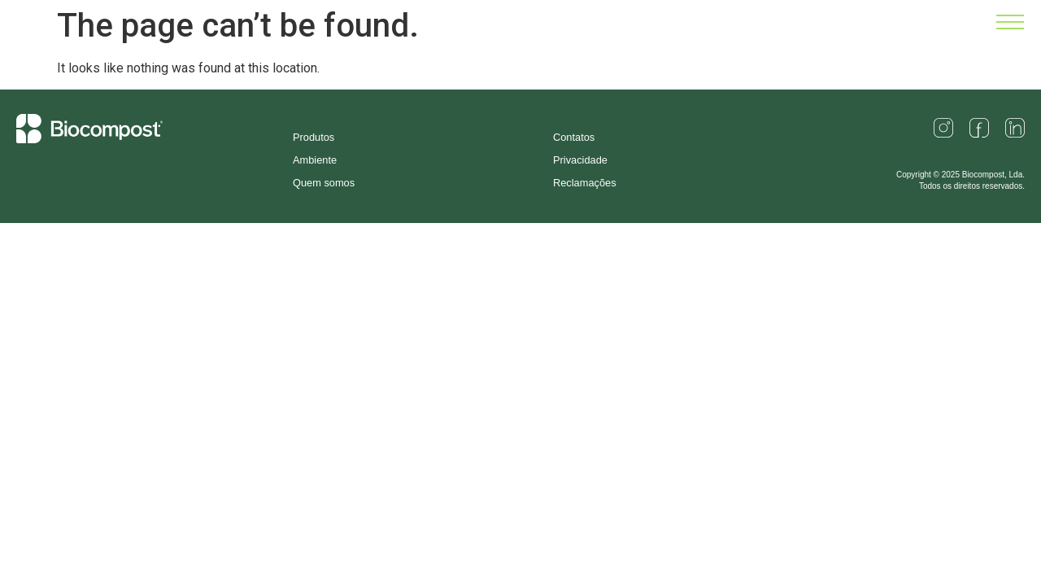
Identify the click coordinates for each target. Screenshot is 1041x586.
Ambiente (315, 160)
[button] (1010, 26)
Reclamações (584, 183)
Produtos (313, 137)
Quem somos (324, 183)
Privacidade (580, 160)
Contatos (574, 137)
